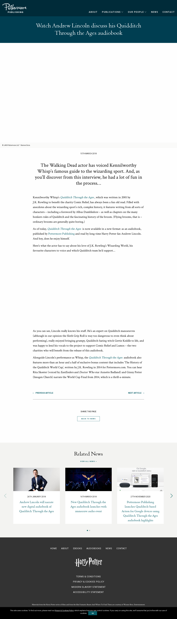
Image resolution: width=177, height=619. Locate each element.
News (154, 12)
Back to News (88, 419)
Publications (111, 12)
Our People (136, 12)
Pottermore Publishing (14, 8)
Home (53, 548)
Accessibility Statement (88, 592)
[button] (171, 496)
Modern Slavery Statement (88, 587)
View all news (87, 461)
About (93, 12)
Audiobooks (93, 548)
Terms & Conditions (88, 576)
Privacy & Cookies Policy (88, 581)
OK (92, 613)
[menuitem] (91, 12)
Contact (168, 12)
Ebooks (77, 548)
